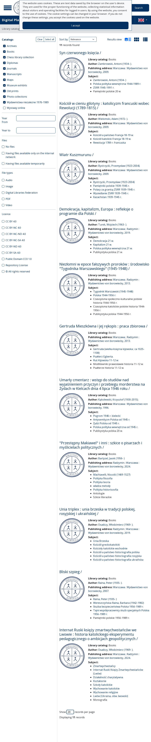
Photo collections (17, 96)
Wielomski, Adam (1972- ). (113, 119)
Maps (10, 79)
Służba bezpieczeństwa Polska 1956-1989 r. (118, 606)
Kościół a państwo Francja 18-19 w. (113, 135)
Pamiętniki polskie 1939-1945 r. (111, 185)
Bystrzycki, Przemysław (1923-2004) (114, 182)
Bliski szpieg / (70, 571)
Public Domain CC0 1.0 (19, 259)
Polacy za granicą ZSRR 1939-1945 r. (114, 189)
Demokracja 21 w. (103, 241)
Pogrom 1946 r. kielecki (106, 416)
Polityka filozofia (102, 478)
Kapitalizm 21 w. (102, 244)
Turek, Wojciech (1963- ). (112, 224)
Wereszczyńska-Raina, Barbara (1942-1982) (118, 603)
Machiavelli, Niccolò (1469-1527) (111, 474)
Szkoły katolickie (102, 684)
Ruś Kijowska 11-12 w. (106, 360)
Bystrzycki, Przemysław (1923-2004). (119, 165)
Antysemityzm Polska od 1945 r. (111, 419)
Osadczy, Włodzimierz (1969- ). (115, 524)
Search (139, 8)
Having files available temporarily (25, 163)
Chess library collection (20, 57)
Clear (40, 39)
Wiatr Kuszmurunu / (76, 154)
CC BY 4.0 (11, 221)
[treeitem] (28, 46)
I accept (75, 25)
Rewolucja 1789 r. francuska (109, 142)
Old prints (12, 91)
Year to (6, 130)
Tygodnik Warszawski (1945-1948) (113, 291)
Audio (9, 180)
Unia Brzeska (101, 541)
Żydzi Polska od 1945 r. (106, 423)
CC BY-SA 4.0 (13, 252)
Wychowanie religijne (105, 692)
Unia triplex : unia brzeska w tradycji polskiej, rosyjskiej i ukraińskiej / (97, 511)
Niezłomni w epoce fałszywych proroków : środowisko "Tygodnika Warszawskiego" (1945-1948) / (104, 266)
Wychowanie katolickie (106, 688)
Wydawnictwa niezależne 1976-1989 (28, 102)
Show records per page (77, 712)
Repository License (17, 265)
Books (10, 51)
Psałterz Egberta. (103, 356)
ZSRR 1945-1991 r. (103, 87)
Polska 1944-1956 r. (104, 295)
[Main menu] (7, 7)
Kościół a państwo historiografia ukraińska (118, 559)
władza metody (102, 486)
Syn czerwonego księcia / (80, 52)
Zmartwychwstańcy (104, 666)
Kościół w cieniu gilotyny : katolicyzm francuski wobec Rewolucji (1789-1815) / (104, 105)
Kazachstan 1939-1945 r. (107, 197)
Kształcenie (99, 681)
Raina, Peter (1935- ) (105, 599)
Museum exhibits (17, 85)
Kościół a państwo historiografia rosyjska (117, 556)
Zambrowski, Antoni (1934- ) (109, 80)
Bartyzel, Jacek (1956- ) (111, 458)
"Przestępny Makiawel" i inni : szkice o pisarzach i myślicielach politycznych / (100, 445)
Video (9, 205)
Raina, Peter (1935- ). (110, 583)
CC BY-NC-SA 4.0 (15, 240)
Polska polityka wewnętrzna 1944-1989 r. (117, 84)
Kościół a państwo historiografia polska (116, 552)
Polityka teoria (101, 482)
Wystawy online (16, 108)
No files (10, 146)
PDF (8, 199)
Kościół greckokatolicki (106, 544)
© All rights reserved (18, 271)
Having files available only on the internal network (30, 155)
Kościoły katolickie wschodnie (110, 548)
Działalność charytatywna (108, 677)
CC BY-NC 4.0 (13, 227)
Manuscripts (14, 74)
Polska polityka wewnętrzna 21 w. (112, 248)
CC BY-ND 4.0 (13, 246)
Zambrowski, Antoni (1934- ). (115, 64)
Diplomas (12, 63)
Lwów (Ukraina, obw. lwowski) (110, 696)
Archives (12, 46)
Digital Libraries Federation (22, 192)
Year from (5, 120)
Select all (49, 39)
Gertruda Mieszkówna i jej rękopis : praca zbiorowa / (103, 326)
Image (9, 186)
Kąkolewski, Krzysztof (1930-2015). (118, 399)
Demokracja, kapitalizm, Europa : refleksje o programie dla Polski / (96, 211)
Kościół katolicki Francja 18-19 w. (112, 139)
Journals (12, 68)
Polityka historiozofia (105, 489)
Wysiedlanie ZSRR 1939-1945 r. (111, 193)
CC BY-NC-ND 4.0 (16, 234)
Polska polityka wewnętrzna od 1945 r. (115, 427)
